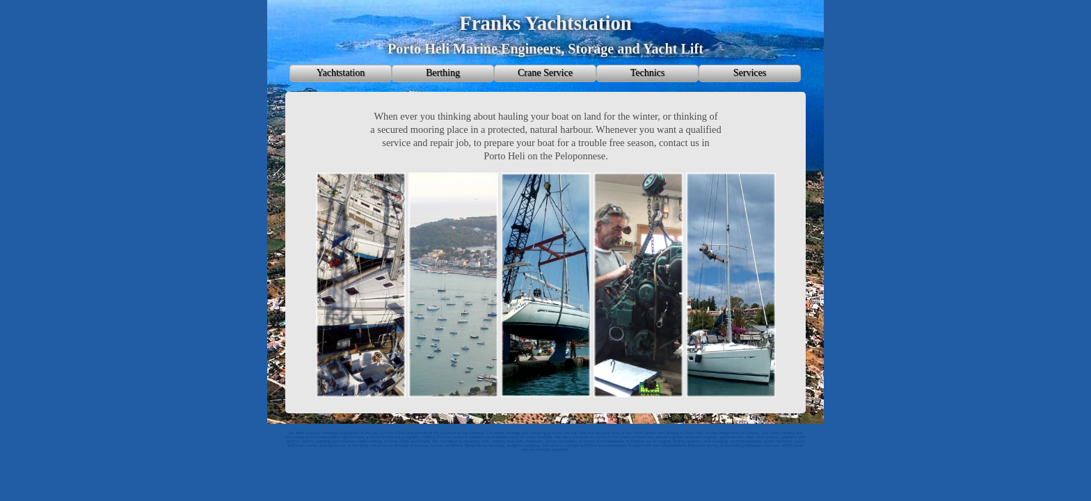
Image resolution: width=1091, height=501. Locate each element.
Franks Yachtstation (545, 23)
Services (749, 72)
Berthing (443, 72)
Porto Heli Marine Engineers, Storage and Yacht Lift (545, 48)
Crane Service (545, 72)
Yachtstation (341, 72)
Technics (647, 72)
